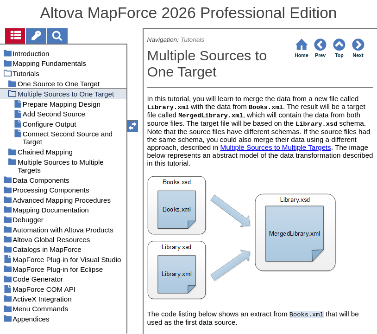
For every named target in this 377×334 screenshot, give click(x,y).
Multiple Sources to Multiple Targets (275, 147)
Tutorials (192, 39)
